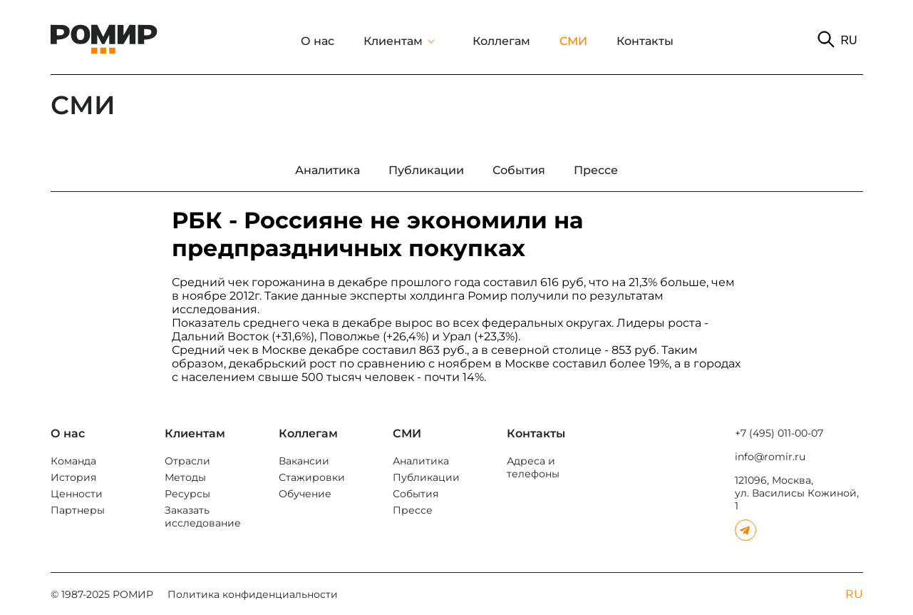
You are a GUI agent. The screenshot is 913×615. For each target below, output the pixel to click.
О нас (317, 41)
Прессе (413, 510)
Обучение (305, 493)
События (415, 493)
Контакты (645, 41)
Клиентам (393, 41)
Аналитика (421, 460)
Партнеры (78, 510)
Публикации (426, 477)
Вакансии (304, 460)
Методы (185, 477)
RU (848, 40)
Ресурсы (187, 493)
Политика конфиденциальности (252, 594)
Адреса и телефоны (533, 467)
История (73, 477)
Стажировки (312, 477)
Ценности (77, 493)
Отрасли (187, 460)
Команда (73, 460)
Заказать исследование (203, 516)
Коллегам (501, 41)
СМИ (573, 41)
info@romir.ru (770, 456)
